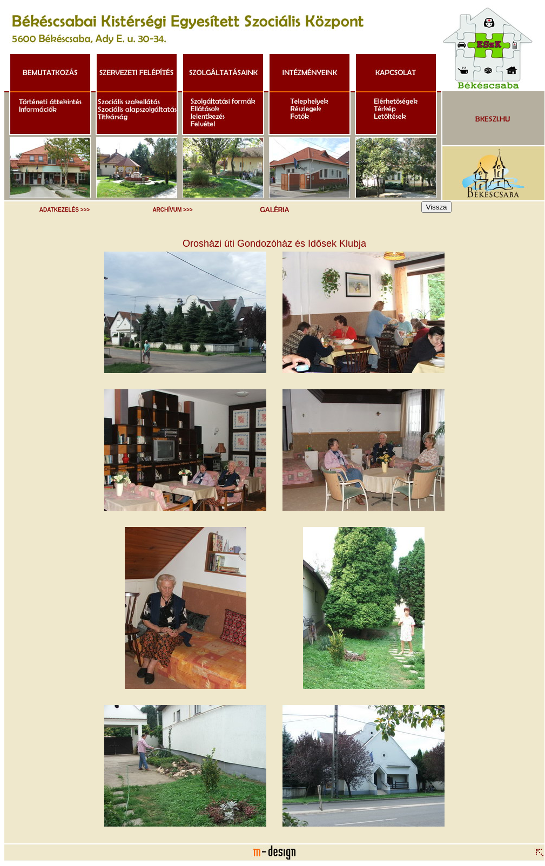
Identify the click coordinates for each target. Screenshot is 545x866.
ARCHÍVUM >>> (172, 210)
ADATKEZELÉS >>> (64, 210)
